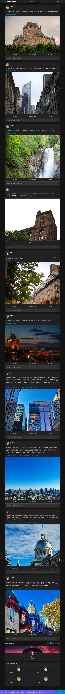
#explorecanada (35, 455)
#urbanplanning (20, 522)
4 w (10, 8)
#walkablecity (34, 522)
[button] (35, 1)
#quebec (14, 387)
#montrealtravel (10, 260)
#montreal (8, 197)
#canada (17, 197)
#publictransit (19, 387)
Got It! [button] (60, 692)
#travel (13, 197)
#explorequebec (24, 197)
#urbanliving (26, 387)
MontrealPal (10, 2)
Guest (32, 657)
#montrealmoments (11, 14)
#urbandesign (19, 455)
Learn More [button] (45, 692)
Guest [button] (58, 1)
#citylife (30, 197)
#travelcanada (33, 387)
